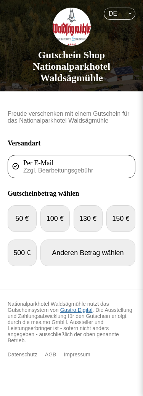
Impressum (77, 354)
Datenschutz (22, 354)
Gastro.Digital (76, 310)
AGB (50, 354)
